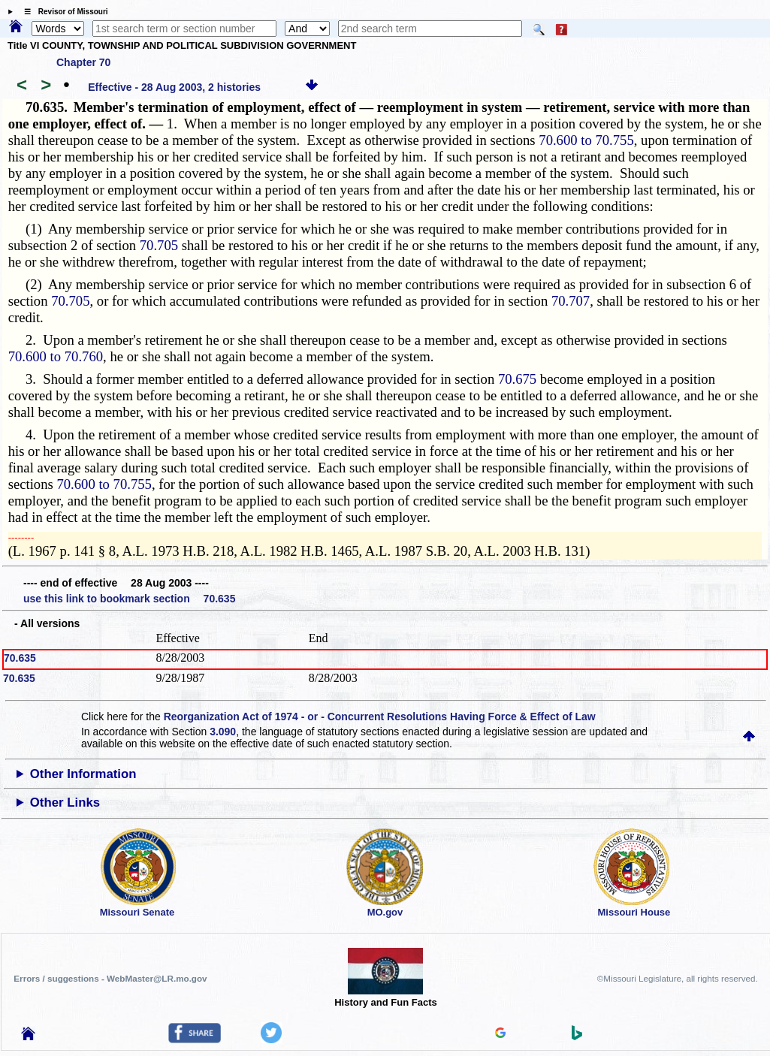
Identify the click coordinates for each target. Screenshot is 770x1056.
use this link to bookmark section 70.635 (129, 599)
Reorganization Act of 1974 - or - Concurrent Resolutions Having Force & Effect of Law (380, 717)
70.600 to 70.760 (55, 356)
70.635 (20, 658)
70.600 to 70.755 (586, 140)
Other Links (65, 802)
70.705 (159, 245)
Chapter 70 (83, 62)
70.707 (570, 301)
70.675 (517, 379)
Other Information (83, 774)
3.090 (223, 732)
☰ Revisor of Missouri (62, 12)
